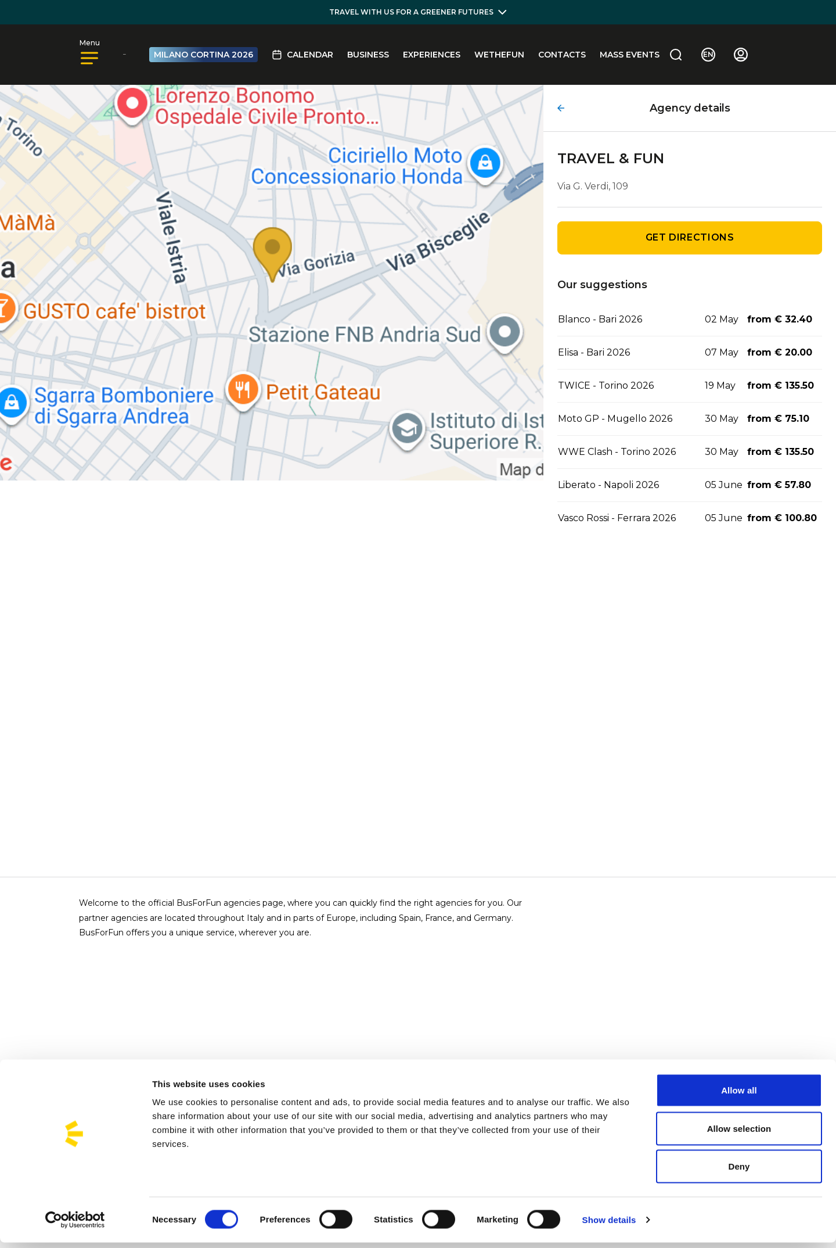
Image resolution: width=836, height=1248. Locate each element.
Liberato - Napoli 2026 (608, 484)
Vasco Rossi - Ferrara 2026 (617, 517)
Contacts (562, 54)
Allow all (739, 1095)
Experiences (431, 54)
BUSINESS (368, 54)
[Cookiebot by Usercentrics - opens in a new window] (75, 1225)
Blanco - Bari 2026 (600, 319)
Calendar (302, 54)
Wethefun (499, 54)
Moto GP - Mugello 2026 (615, 418)
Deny (738, 1172)
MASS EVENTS (630, 54)
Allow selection (739, 1134)
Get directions (690, 237)
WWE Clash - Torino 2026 (617, 451)
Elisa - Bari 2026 (594, 352)
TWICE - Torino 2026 (606, 385)
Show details (609, 1225)
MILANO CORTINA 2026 (203, 54)
